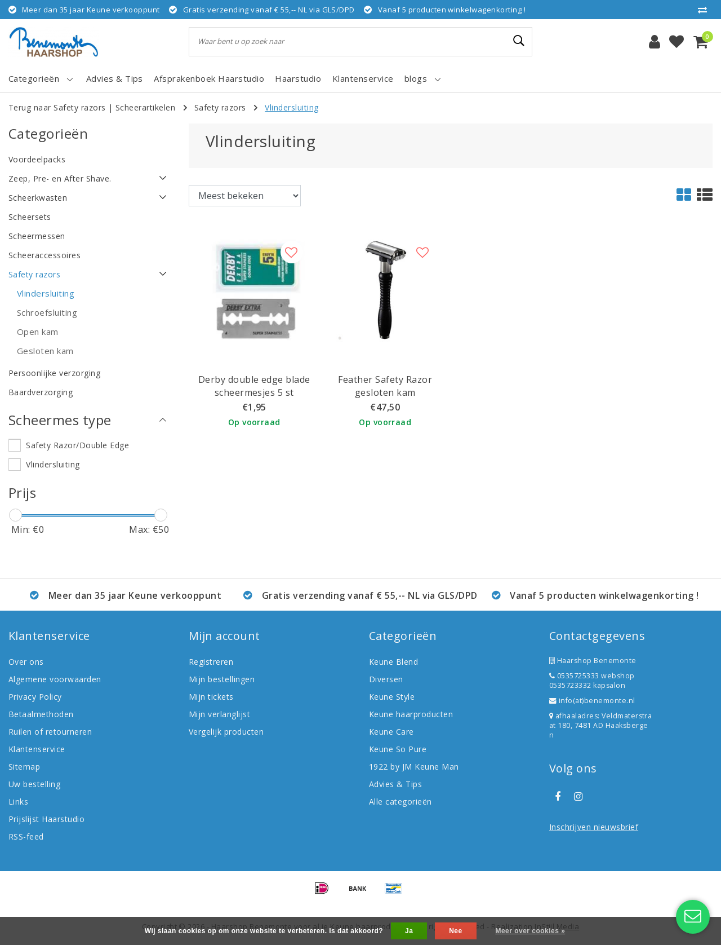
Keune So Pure (397, 749)
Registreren (211, 661)
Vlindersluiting (291, 107)
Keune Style (392, 696)
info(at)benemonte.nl (592, 700)
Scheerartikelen (145, 107)
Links (18, 801)
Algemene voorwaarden (54, 679)
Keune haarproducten (411, 714)
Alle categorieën (400, 801)
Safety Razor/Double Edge (77, 445)
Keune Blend (393, 661)
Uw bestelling (34, 784)
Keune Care (391, 731)
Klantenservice (36, 749)
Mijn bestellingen (222, 679)
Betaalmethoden (41, 714)
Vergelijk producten (226, 731)
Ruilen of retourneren (50, 731)
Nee (455, 931)
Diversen (386, 679)
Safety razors (220, 107)
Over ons (26, 661)
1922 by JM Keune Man (414, 766)
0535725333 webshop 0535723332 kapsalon (592, 680)
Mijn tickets (211, 696)
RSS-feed (26, 836)
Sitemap (24, 766)
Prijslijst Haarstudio (46, 819)
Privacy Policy (35, 696)
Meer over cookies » (530, 931)
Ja (409, 931)
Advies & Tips (395, 784)
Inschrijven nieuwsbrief (593, 827)
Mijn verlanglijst (219, 714)
